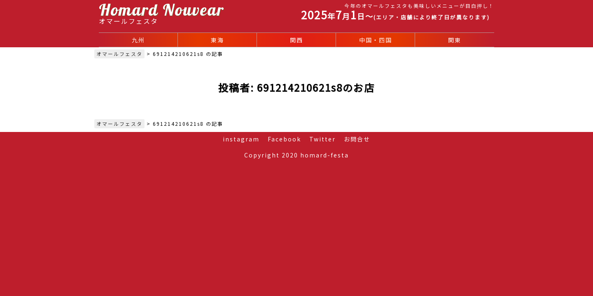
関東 (454, 40)
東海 (217, 40)
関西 (296, 40)
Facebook (284, 139)
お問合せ (357, 139)
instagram (241, 139)
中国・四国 (375, 40)
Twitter (322, 139)
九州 (138, 40)
